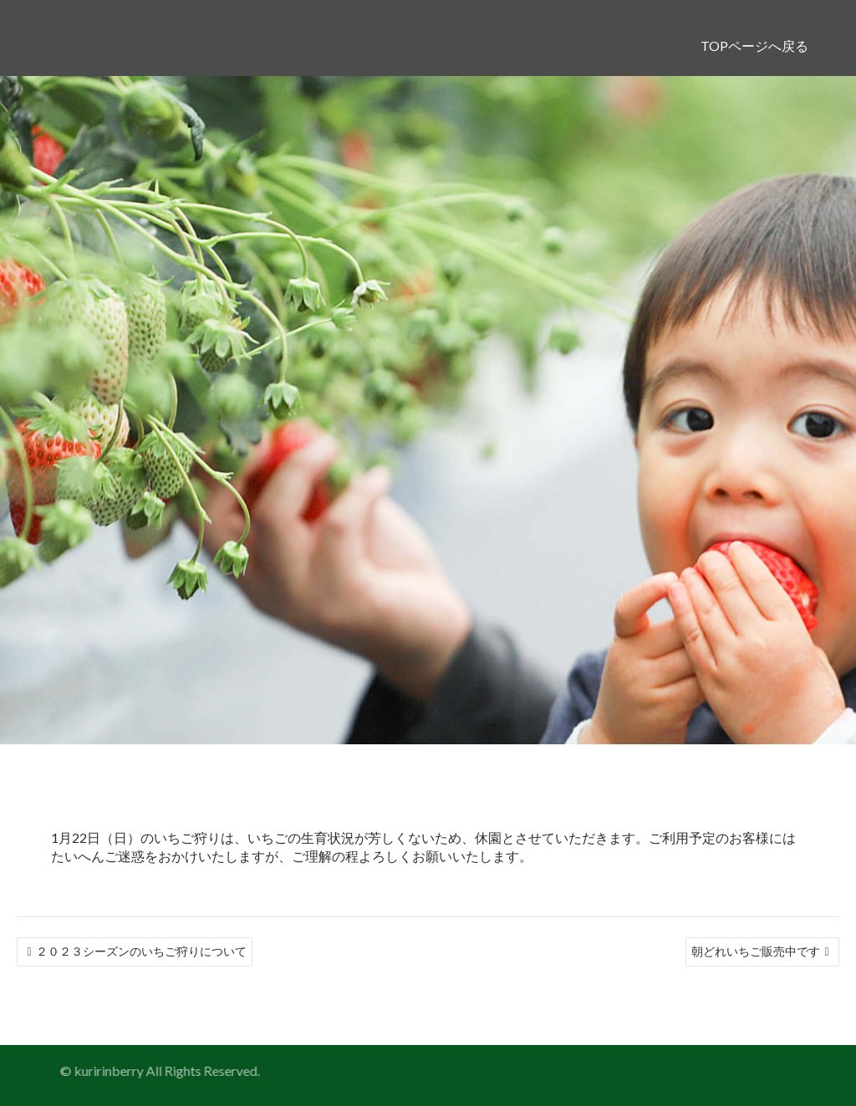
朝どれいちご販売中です (755, 951)
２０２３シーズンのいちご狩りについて (141, 951)
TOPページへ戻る (754, 45)
